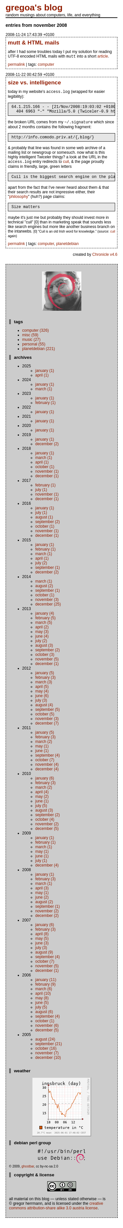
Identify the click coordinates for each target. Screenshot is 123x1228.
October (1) (44, 474)
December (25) (48, 611)
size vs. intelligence (34, 83)
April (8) (42, 941)
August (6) (44, 1019)
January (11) (45, 987)
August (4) (44, 712)
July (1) (41, 497)
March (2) (43, 749)
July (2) (41, 570)
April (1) (42, 382)
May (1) (42, 753)
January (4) (44, 621)
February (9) (45, 992)
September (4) (47, 763)
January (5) (44, 680)
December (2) (47, 451)
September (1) (47, 575)
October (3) (44, 662)
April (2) (42, 634)
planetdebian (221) (38, 356)
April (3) (42, 895)
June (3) (42, 950)
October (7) (44, 767)
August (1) (44, 524)
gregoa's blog (34, 7)
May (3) (42, 639)
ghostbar (27, 1174)
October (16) (46, 1056)
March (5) (43, 630)
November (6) (47, 1033)
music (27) (31, 347)
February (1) (45, 410)
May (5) (42, 946)
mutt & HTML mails (33, 42)
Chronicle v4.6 (104, 262)
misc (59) (30, 342)
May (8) (42, 1005)
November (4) (47, 772)
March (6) (43, 996)
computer (46, 65)
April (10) (43, 1001)
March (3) (43, 689)
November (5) (47, 666)
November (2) (47, 831)
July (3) (41, 708)
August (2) (44, 593)
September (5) (47, 717)
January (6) (44, 785)
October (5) (44, 721)
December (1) (47, 483)
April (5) (42, 694)
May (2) (42, 804)
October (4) (44, 827)
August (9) (44, 959)
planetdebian (67, 251)
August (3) (44, 653)
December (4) (47, 776)
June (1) (42, 758)
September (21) (48, 1051)
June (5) (42, 1010)
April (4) (42, 799)
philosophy (18, 203)
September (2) (47, 529)
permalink (16, 65)
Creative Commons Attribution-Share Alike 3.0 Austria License (56, 1213)
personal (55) (34, 351)
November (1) (47, 479)
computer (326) (35, 338)
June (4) (42, 643)
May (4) (42, 698)
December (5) (47, 836)
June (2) (42, 905)
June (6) (42, 703)
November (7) (47, 1060)
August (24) (45, 1046)
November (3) (47, 607)
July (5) (41, 813)
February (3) (45, 685)
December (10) (48, 1065)
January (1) (44, 378)
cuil (66, 167)
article (102, 57)
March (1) (43, 396)
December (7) (47, 730)
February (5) (45, 625)
